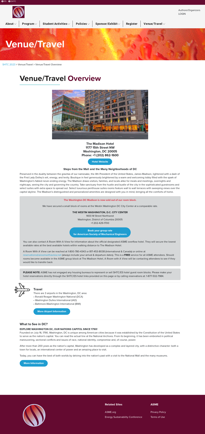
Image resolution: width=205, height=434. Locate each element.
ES (3, 1)
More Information (34, 363)
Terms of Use (158, 417)
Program (28, 24)
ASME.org (110, 412)
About (9, 24)
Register (132, 24)
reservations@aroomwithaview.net (42, 255)
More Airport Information (51, 311)
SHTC (12, 1)
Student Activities (55, 24)
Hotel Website (100, 161)
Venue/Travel (153, 24)
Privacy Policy (158, 412)
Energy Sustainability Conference (123, 417)
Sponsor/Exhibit (106, 24)
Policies (81, 24)
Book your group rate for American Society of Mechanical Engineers (100, 232)
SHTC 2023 (8, 64)
